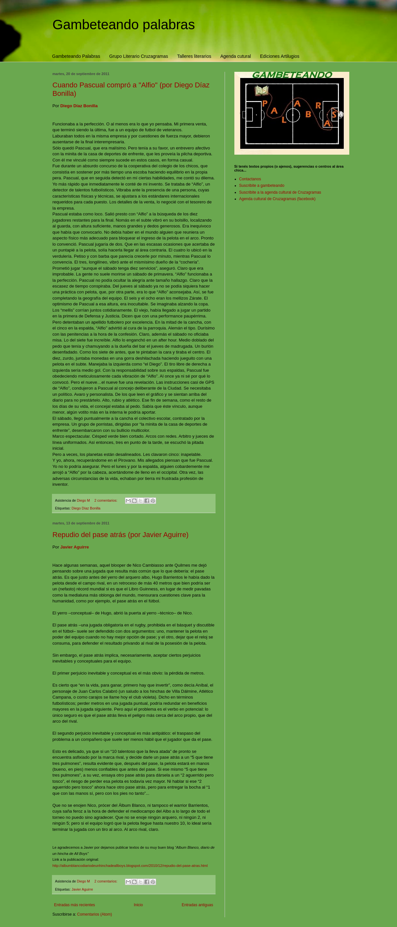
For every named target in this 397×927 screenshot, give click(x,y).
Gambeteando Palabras (76, 56)
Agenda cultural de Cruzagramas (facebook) (277, 199)
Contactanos (250, 179)
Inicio (138, 905)
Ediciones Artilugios (279, 56)
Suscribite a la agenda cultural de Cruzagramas (280, 192)
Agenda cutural (235, 56)
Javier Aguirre (82, 889)
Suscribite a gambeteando (261, 185)
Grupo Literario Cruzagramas (138, 56)
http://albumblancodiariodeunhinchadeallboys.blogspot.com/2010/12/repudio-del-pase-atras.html (130, 866)
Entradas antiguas (197, 905)
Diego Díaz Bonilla (86, 508)
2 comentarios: (106, 500)
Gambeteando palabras (124, 24)
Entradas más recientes (74, 905)
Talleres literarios (194, 56)
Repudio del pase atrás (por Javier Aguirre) (121, 535)
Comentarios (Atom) (94, 914)
